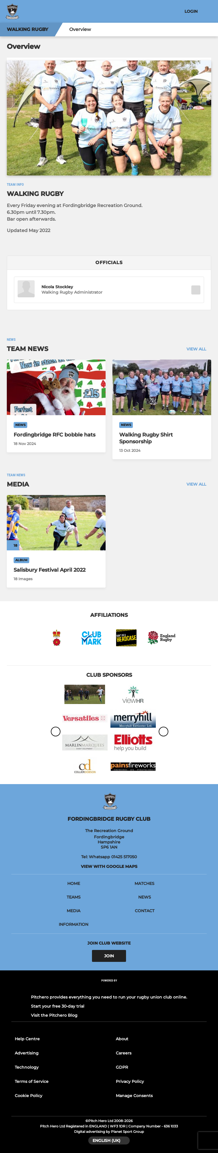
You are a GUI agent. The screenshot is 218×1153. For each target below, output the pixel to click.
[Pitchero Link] (109, 988)
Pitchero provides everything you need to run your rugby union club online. (109, 997)
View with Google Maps (109, 866)
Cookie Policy (28, 1095)
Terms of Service (32, 1081)
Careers (123, 1053)
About (122, 1038)
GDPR (122, 1067)
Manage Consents (134, 1095)
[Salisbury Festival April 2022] (56, 523)
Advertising (27, 1053)
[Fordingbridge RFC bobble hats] (56, 387)
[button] (26, 289)
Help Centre (27, 1038)
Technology (27, 1067)
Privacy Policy (130, 1081)
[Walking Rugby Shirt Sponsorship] (161, 387)
